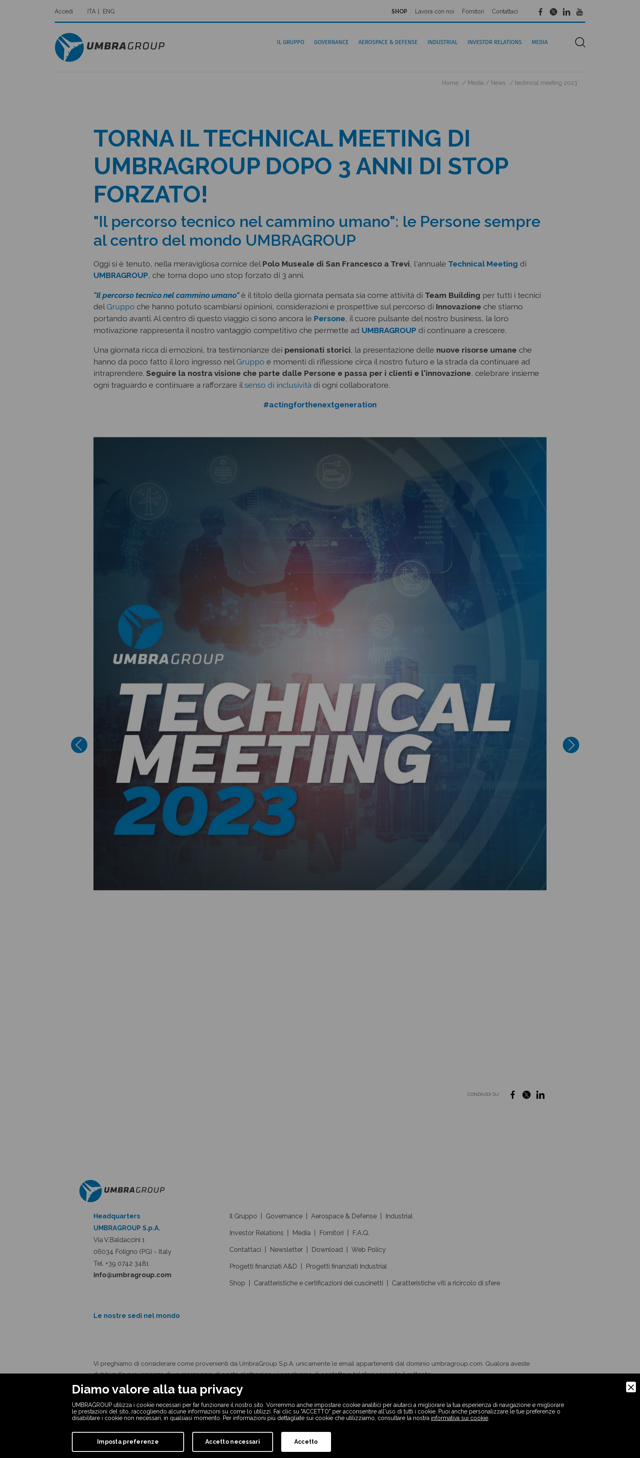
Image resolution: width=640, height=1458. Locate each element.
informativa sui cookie (459, 1418)
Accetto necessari (232, 1441)
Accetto (306, 1441)
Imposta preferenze (128, 1441)
